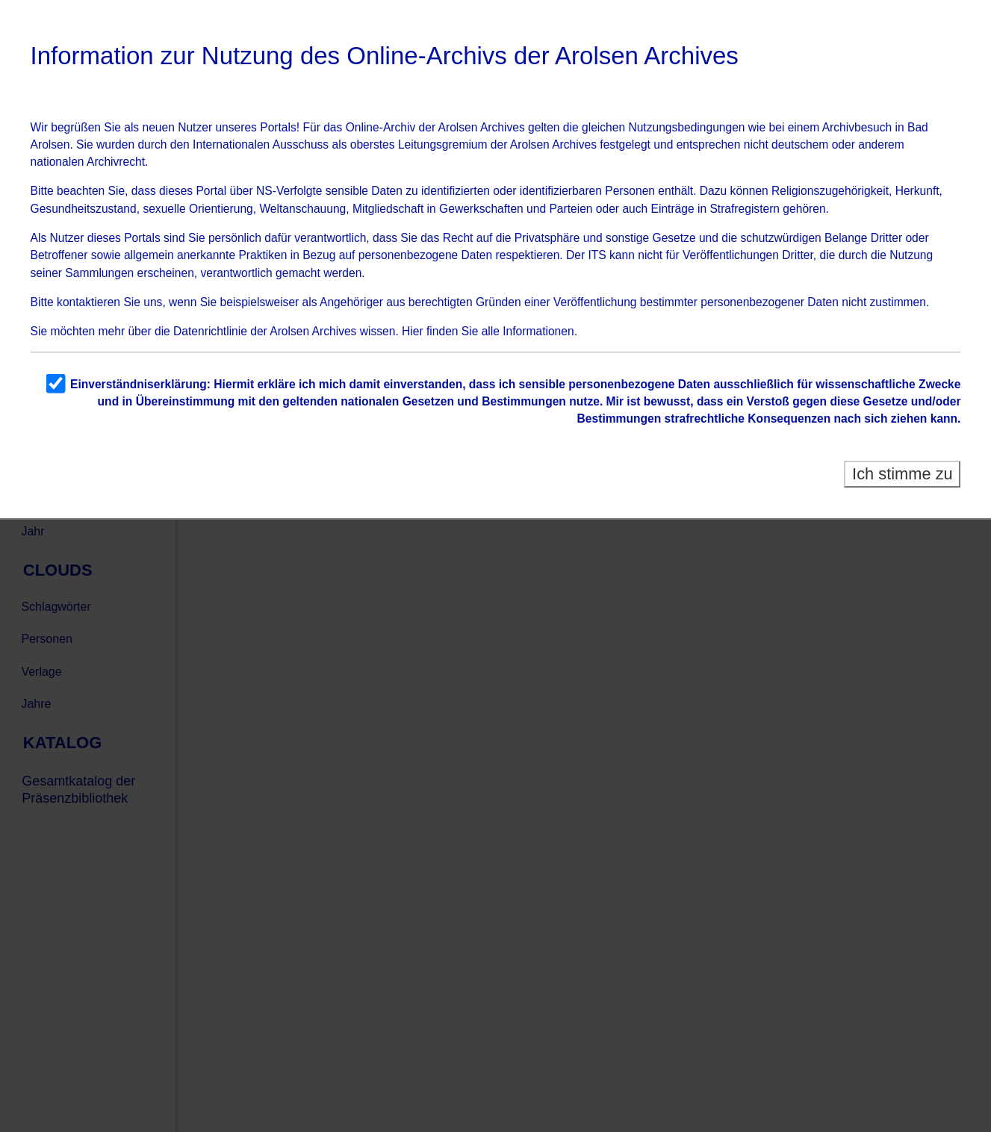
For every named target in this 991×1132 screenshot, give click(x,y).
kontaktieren (88, 302)
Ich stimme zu (902, 473)
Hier (412, 331)
